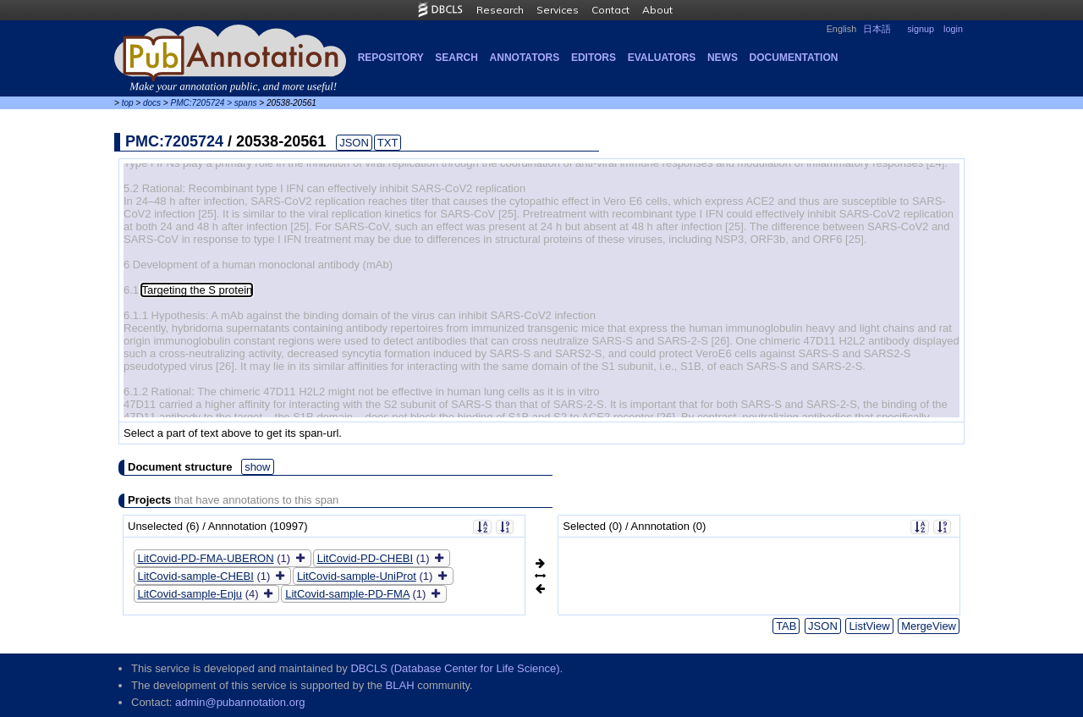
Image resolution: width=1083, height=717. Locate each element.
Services (557, 9)
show (257, 467)
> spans (241, 103)
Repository (391, 57)
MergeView (928, 626)
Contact (610, 9)
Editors (593, 57)
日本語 (877, 29)
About (657, 9)
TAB (786, 626)
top (128, 103)
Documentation (794, 57)
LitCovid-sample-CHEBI (196, 576)
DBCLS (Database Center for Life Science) (454, 668)
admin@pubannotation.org (240, 702)
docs (152, 103)
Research (500, 9)
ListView (869, 626)
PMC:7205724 (197, 103)
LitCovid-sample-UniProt (356, 576)
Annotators (525, 57)
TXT (388, 142)
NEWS (722, 57)
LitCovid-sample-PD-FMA (347, 593)
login (953, 29)
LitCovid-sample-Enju (190, 593)
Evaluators (662, 57)
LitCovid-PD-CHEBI (365, 558)
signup (920, 29)
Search (456, 57)
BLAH (400, 685)
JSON (354, 142)
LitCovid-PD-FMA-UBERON (206, 558)
